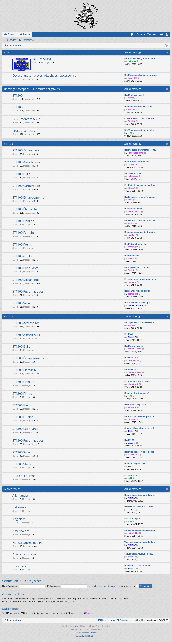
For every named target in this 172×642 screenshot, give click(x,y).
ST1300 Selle (21, 452)
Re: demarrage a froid (135, 463)
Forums (11, 34)
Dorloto (131, 270)
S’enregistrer (28, 40)
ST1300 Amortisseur (26, 335)
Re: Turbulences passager (137, 302)
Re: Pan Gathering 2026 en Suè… (140, 58)
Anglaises (19, 519)
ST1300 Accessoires (25, 323)
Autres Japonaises (24, 554)
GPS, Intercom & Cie (26, 119)
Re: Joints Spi (131, 475)
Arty (79, 629)
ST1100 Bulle (21, 174)
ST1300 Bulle (21, 346)
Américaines (21, 531)
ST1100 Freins (22, 244)
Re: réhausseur (131, 256)
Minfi (130, 98)
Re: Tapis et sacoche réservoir (139, 322)
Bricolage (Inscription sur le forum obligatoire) (32, 89)
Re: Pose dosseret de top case (139, 452)
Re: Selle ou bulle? (133, 173)
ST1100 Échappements (28, 197)
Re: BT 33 (129, 440)
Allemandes (20, 496)
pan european (134, 349)
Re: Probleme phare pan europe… (140, 75)
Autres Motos (12, 489)
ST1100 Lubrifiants (25, 268)
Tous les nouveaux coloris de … (139, 542)
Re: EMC (128, 334)
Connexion (11, 40)
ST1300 (17, 95)
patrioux (132, 61)
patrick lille (133, 533)
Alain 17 (132, 337)
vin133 (131, 258)
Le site (26, 34)
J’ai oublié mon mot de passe (102, 586)
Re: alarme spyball (133, 208)
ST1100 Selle (21, 303)
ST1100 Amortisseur (26, 162)
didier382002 (134, 211)
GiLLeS (131, 510)
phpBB (77, 626)
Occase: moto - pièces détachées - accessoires (44, 76)
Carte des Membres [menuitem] (146, 34)
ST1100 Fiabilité (23, 221)
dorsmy (131, 443)
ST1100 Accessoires (25, 150)
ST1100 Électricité (24, 209)
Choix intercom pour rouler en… (140, 118)
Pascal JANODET (136, 305)
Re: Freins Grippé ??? (135, 405)
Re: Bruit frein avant (134, 95)
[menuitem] (132, 34)
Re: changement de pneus (137, 291)
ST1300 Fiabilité (23, 382)
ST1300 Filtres (22, 394)
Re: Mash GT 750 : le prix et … (139, 565)
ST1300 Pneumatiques (27, 440)
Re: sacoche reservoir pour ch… (140, 416)
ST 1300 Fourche (23, 476)
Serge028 (132, 78)
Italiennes (19, 507)
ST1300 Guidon (23, 417)
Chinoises (19, 566)
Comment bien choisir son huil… (140, 428)
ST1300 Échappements (28, 358)
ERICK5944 (133, 361)
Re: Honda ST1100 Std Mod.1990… (141, 220)
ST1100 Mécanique (25, 280)
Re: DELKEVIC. (131, 358)
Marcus (131, 109)
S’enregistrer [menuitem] (168, 35)
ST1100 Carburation (26, 186)
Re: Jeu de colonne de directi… (139, 232)
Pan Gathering (41, 59)
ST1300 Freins (22, 405)
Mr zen (131, 223)
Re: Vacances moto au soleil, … (139, 130)
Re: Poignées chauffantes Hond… (140, 150)
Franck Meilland (135, 153)
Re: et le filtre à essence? (136, 393)
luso (130, 200)
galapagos (133, 176)
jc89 (130, 133)
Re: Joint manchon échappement (140, 279)
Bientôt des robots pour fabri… (139, 495)
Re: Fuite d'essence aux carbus (139, 185)
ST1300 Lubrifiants (25, 429)
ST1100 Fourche (23, 233)
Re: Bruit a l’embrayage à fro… (139, 107)
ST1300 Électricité (24, 370)
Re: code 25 (130, 369)
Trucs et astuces (23, 131)
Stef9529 (132, 407)
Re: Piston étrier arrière (135, 244)
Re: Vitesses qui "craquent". (138, 267)
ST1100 (17, 107)
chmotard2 (133, 384)
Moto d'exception (132, 518)
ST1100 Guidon (23, 256)
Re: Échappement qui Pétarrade (139, 197)
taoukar (131, 235)
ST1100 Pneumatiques (27, 291)
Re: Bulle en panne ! (134, 346)
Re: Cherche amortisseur (136, 161)
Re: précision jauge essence (138, 381)
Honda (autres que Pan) (28, 543)
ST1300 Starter (22, 464)
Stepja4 (131, 121)
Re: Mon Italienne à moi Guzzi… (139, 507)
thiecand (132, 282)
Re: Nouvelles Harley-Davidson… (140, 530)
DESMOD (132, 164)
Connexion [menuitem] (162, 35)
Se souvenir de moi (128, 586)
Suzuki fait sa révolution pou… (139, 554)
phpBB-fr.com (90, 633)
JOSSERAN (133, 454)
